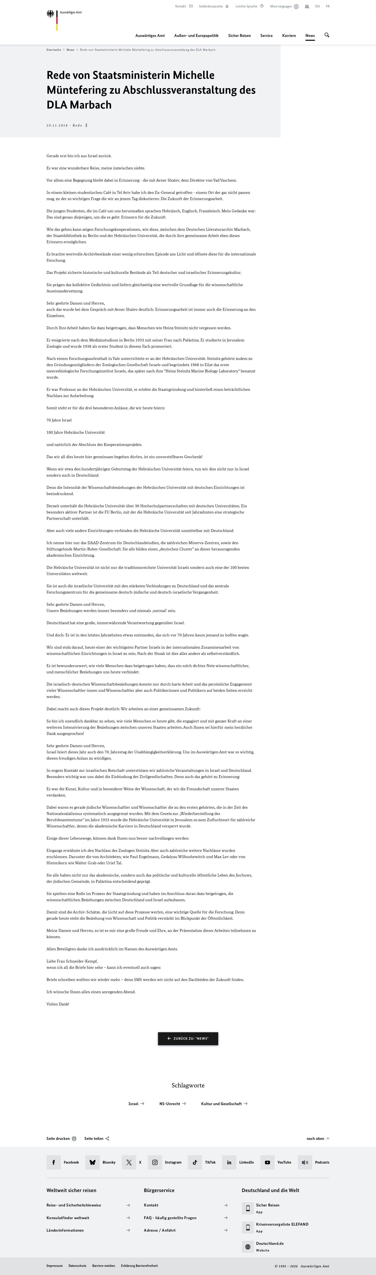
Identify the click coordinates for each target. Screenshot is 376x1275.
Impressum (55, 1266)
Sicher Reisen (239, 35)
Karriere (289, 35)
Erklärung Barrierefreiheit (139, 1266)
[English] (317, 6)
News (310, 35)
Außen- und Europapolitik (196, 35)
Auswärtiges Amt (150, 35)
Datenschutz (77, 1266)
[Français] (327, 6)
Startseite (56, 50)
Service (266, 35)
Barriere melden (103, 1266)
